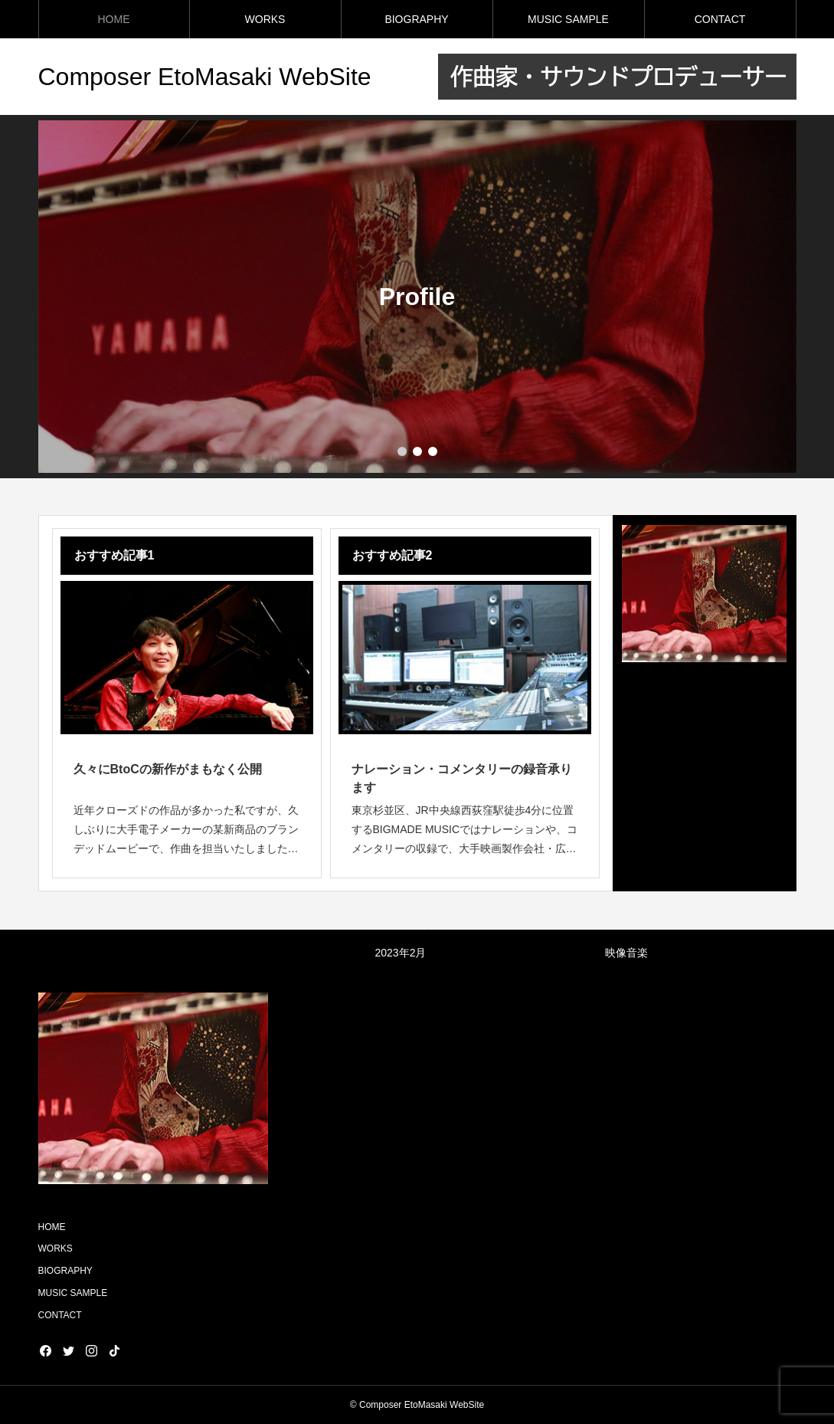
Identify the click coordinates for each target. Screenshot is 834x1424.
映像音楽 (626, 953)
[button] (417, 451)
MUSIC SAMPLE (568, 19)
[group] (417, 296)
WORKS (265, 19)
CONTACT (720, 19)
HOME (114, 19)
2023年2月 (401, 953)
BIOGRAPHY (416, 19)
